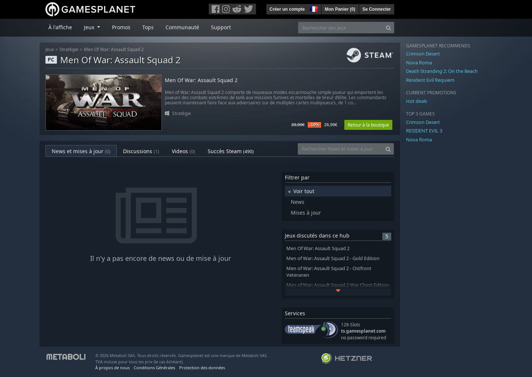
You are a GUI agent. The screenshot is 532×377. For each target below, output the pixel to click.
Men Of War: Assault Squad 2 (114, 49)
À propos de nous (112, 367)
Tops (148, 27)
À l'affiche (60, 27)
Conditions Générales (154, 367)
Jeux (49, 49)
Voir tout (303, 191)
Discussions (141, 151)
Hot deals (416, 101)
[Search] (388, 27)
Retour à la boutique (368, 125)
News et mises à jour (81, 151)
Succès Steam (231, 151)
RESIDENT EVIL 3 (424, 130)
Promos (121, 27)
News (297, 201)
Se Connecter (376, 9)
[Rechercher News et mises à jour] (340, 149)
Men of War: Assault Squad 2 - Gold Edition (332, 258)
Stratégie (68, 49)
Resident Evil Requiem (430, 80)
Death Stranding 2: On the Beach (442, 71)
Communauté (182, 27)
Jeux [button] (90, 27)
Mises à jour (306, 212)
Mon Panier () (340, 9)
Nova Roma (419, 62)
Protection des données (202, 367)
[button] (313, 8)
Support (221, 27)
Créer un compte (287, 9)
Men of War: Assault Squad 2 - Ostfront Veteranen (328, 272)
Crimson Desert (423, 53)
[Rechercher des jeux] (340, 27)
